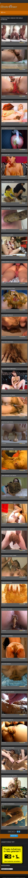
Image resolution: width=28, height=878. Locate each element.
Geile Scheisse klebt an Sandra (8, 747)
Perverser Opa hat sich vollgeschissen (9, 775)
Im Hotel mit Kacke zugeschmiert (8, 528)
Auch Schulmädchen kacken (7, 234)
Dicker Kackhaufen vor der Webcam (9, 475)
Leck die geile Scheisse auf (7, 315)
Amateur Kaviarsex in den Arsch (8, 261)
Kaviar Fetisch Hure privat (7, 609)
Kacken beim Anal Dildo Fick (7, 719)
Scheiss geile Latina (6, 154)
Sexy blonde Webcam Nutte (7, 101)
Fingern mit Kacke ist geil (7, 582)
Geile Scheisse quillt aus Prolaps (8, 288)
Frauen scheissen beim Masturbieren (9, 23)
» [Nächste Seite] (19, 831)
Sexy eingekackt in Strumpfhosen (8, 128)
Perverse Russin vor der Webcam (8, 395)
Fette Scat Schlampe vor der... (8, 47)
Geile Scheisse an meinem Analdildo (9, 555)
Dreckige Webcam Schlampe (7, 448)
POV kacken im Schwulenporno (8, 803)
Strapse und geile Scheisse (7, 635)
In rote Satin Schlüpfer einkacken (8, 74)
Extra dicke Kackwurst (6, 663)
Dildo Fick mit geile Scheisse (7, 421)
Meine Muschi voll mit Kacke (7, 341)
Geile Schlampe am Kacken (7, 502)
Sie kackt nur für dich (6, 208)
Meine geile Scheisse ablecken (8, 691)
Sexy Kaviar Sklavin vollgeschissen (9, 368)
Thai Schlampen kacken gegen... (8, 181)
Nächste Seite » (14, 835)
